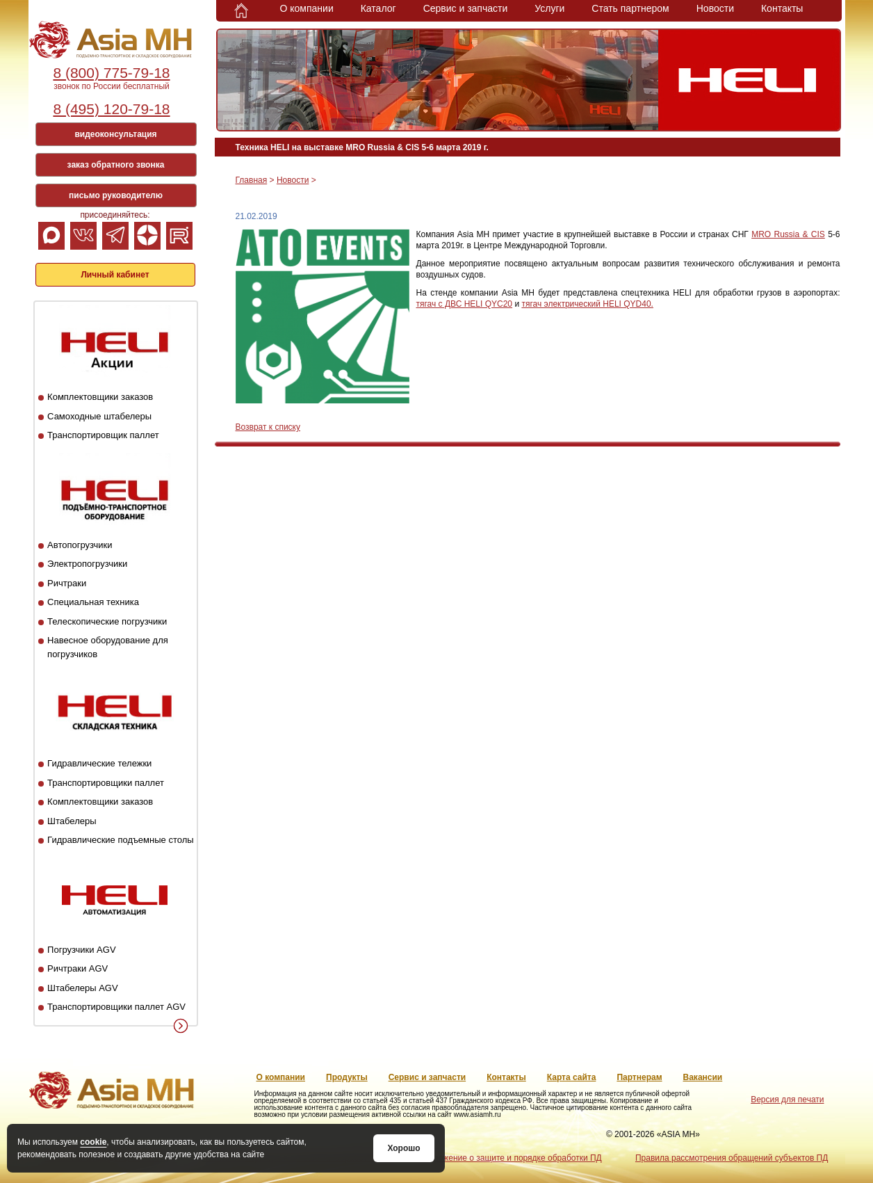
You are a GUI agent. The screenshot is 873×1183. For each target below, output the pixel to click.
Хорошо (403, 1148)
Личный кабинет (115, 275)
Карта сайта (571, 1077)
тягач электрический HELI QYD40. (587, 304)
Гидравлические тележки (99, 763)
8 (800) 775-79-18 (111, 73)
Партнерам (639, 1077)
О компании (307, 8)
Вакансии (703, 1077)
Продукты (347, 1077)
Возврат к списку (268, 427)
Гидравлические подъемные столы (120, 840)
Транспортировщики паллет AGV (116, 1006)
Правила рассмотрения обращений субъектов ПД (731, 1158)
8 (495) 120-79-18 (111, 109)
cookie (93, 1142)
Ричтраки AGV (77, 968)
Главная (252, 180)
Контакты (782, 8)
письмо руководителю (116, 195)
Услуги (549, 8)
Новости (715, 8)
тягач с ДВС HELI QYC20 (464, 304)
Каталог (378, 8)
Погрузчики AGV (81, 949)
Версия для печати (787, 1099)
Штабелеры (71, 821)
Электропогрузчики (87, 563)
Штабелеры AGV (82, 988)
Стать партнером (630, 8)
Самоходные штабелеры (99, 416)
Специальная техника (93, 602)
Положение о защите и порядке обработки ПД (512, 1158)
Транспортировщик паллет (103, 435)
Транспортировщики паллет (105, 783)
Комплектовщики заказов (100, 397)
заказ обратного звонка (116, 165)
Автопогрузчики (79, 545)
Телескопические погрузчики (107, 621)
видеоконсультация (115, 134)
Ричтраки (66, 583)
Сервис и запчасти (465, 8)
